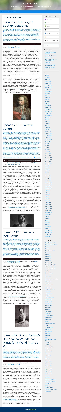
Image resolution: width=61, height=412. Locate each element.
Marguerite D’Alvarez (23, 150)
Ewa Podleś (5, 143)
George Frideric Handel (22, 245)
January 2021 (48, 204)
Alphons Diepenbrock (7, 138)
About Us (3, 11)
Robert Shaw (13, 154)
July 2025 (47, 95)
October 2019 (48, 234)
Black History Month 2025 (50, 266)
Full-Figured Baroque (34, 29)
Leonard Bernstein (6, 357)
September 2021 (48, 188)
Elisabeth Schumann (6, 244)
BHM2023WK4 (48, 260)
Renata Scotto (48, 358)
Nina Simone (19, 152)
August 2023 (47, 141)
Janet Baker (5, 36)
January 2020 (48, 228)
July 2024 (47, 119)
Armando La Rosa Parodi (22, 138)
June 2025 (47, 97)
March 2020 (47, 224)
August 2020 (47, 214)
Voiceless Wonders (16, 242)
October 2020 (48, 210)
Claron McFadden (6, 243)
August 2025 (47, 93)
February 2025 (48, 105)
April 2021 (47, 198)
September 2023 (48, 139)
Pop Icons (47, 352)
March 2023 (47, 151)
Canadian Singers (49, 272)
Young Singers (48, 391)
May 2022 (47, 171)
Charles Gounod (36, 139)
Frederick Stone (12, 144)
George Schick (34, 353)
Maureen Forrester (9, 39)
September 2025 (48, 91)
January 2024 (48, 131)
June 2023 (47, 145)
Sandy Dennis (34, 154)
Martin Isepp (17, 250)
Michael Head (28, 250)
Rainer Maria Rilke (9, 253)
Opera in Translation (49, 346)
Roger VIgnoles (33, 253)
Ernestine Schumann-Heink (22, 142)
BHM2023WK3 (48, 258)
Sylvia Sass (47, 377)
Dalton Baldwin (12, 243)
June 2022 (47, 169)
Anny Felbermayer (17, 352)
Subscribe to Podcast (12, 11)
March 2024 (47, 127)
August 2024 (47, 117)
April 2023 (47, 149)
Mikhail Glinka (9, 152)
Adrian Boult (11, 352)
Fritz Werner (16, 34)
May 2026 (47, 75)
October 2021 (48, 186)
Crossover (47, 283)
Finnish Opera (48, 291)
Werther (31, 157)
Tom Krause (22, 254)
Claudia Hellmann (22, 33)
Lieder (19, 134)
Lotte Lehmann (5, 250)
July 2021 (47, 192)
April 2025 (47, 101)
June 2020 (47, 218)
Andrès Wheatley (14, 138)
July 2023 (47, 143)
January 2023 (48, 155)
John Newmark (19, 36)
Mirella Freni (47, 333)
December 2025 (48, 85)
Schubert (47, 367)
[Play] (4, 44)
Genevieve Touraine (6, 245)
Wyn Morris (29, 357)
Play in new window (11, 46)
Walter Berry (24, 357)
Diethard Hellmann (29, 33)
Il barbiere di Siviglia (28, 147)
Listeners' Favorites (10, 30)
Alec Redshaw (24, 137)
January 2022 (48, 180)
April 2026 (47, 77)
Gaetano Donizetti (25, 144)
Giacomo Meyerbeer (17, 145)
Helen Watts (10, 147)
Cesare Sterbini (22, 139)
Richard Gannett (32, 153)
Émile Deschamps (13, 142)
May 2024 (47, 123)
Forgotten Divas (27, 29)
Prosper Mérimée (25, 153)
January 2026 (48, 83)
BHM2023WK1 (48, 254)
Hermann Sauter (27, 35)
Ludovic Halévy (9, 150)
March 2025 (47, 103)
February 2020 (48, 226)
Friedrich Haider (36, 244)
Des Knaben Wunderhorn (26, 353)
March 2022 (47, 175)
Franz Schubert (6, 144)
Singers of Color (9, 242)
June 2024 (47, 121)
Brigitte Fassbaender (36, 352)
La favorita (30, 149)
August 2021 (47, 190)
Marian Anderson (32, 38)
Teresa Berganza (16, 254)
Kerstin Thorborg (12, 149)
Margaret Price (8, 240)
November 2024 (48, 111)
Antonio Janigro (12, 31)
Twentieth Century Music (50, 379)
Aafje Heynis (6, 31)
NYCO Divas (47, 344)
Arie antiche (47, 246)
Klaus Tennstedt (35, 356)
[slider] (38, 44)
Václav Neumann (36, 155)
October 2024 (48, 113)
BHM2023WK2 (48, 256)
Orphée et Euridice (31, 152)
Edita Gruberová (25, 243)
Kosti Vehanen (25, 149)
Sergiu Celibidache (9, 254)
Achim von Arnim (6, 352)
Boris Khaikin (37, 138)
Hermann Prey (36, 245)
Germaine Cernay (22, 34)
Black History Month (49, 262)
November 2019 (48, 232)
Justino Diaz (5, 249)
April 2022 (47, 173)
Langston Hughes (36, 149)
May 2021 (47, 196)
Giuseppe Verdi (48, 301)
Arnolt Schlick (29, 242)
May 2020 (47, 220)
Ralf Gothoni (16, 253)
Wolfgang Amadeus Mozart (50, 389)
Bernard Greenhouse (26, 31)
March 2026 (47, 79)
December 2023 (48, 133)
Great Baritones (30, 239)
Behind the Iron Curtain (29, 132)
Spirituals (4, 137)
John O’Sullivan (26, 36)
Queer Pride (47, 356)
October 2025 (48, 89)
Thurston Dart (29, 155)
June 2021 (47, 194)
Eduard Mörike (31, 243)
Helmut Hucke (8, 35)
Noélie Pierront (34, 39)
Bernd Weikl (30, 352)
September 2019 (48, 236)
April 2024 (47, 125)
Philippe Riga (10, 153)
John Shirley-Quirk (16, 356)
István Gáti (37, 354)
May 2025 (47, 99)
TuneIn (12, 47)
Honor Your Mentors (49, 315)
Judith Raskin (22, 356)
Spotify (9, 47)
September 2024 (48, 115)
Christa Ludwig (15, 33)
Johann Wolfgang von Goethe (20, 148)
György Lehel (20, 354)
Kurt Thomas (5, 38)
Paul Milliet (38, 152)
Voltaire (27, 157)
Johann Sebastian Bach (12, 36)
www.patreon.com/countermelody (13, 400)
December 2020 (48, 206)
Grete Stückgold (9, 354)
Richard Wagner (48, 365)
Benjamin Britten (18, 31)
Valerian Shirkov (12, 157)
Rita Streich (27, 253)
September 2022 (48, 163)
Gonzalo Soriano (30, 245)
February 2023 (48, 153)
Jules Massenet (34, 148)
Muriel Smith (47, 335)
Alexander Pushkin (35, 137)
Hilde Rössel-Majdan (35, 35)
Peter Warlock (5, 153)
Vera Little (17, 157)
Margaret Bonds (16, 150)
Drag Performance (49, 285)
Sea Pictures (9, 155)
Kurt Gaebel (25, 249)
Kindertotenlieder (19, 149)
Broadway (20, 133)
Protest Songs (48, 354)
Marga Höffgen (18, 38)
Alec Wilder (29, 137)
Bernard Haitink (24, 352)
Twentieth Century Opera (50, 381)
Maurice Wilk (22, 39)
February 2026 (48, 81)
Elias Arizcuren (37, 243)
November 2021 (48, 184)
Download (18, 46)
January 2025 (48, 107)
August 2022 (47, 165)
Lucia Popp (12, 357)
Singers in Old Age (49, 369)
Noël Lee (32, 250)
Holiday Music (36, 239)
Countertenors (48, 281)
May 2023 (47, 147)
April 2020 (47, 222)
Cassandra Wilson (15, 139)
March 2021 (47, 200)
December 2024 (48, 109)
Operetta (47, 348)
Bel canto (36, 132)
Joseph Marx (37, 248)
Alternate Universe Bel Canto (51, 244)
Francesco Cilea (36, 143)
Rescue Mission (48, 361)
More (19, 47)
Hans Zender (25, 354)
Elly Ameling (35, 33)
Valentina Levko (6, 157)
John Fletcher (28, 148)
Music (46, 337)
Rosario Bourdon (20, 154)
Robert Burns (8, 154)
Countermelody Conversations (51, 278)
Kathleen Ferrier (37, 36)
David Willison (18, 243)
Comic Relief (47, 276)
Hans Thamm (33, 34)
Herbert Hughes (22, 147)
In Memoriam (14, 134)
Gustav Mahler (9, 134)
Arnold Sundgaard (31, 138)
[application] (22, 44)
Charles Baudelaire (29, 139)
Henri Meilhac (15, 147)
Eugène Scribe (31, 142)
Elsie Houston (18, 244)
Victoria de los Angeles (29, 254)
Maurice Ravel (22, 250)
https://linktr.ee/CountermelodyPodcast (17, 88)
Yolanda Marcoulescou (21, 255)
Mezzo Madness (18, 30)
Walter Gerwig (36, 254)
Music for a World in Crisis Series (27, 30)
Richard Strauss (22, 253)
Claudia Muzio (48, 274)
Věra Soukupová (23, 157)
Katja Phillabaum (15, 249)
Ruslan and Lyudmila (27, 154)
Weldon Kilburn (5, 255)
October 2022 (48, 161)
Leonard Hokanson (30, 249)
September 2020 (48, 212)
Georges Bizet (32, 144)
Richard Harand (9, 40)
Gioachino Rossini (25, 145)
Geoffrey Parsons (14, 245)
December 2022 (48, 157)
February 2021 (48, 202)
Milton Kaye (14, 152)
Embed (35, 46)
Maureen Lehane (17, 39)
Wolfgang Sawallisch (13, 255)
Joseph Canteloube (30, 248)
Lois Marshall (37, 249)
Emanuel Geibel (24, 244)
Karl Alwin (9, 249)
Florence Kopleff (16, 143)
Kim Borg (20, 249)
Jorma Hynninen (23, 248)
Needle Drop (36, 30)
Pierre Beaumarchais (18, 153)
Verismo (46, 385)
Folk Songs (30, 143)
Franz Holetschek (10, 34)
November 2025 (48, 87)
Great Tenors (48, 307)
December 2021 (48, 182)
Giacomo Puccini (48, 299)
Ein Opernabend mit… (49, 289)
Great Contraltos (48, 305)
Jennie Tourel (10, 356)
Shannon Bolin (14, 155)
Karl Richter (31, 36)
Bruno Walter (5, 353)
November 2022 (48, 159)
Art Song (23, 132)
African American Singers (19, 29)
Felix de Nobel (10, 143)
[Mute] (36, 44)
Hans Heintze (28, 34)
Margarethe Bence (25, 38)
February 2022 (48, 178)
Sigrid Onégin (20, 155)
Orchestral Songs (48, 350)
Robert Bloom (14, 40)
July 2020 (47, 216)
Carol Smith (10, 33)
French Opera (31, 133)
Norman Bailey (37, 250)
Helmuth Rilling (21, 35)
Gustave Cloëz (37, 145)
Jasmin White (35, 147)
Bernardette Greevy (33, 31)
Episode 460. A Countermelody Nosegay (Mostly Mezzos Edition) (50, 64)
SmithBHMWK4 (48, 373)
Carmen (4, 139)
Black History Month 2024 (13, 133)
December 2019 (48, 230)
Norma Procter (25, 152)
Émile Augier (7, 142)
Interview (47, 321)
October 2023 (48, 137)
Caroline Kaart (9, 139)
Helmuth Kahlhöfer (14, 35)
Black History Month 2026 (50, 268)
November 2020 (48, 208)
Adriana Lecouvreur (17, 137)
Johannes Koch (17, 248)
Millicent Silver (28, 39)
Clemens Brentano (17, 353)
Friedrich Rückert (18, 144)
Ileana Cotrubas (48, 317)
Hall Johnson (5, 147)
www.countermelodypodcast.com (10, 399)
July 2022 (47, 167)
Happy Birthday (26, 349)
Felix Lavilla (30, 244)
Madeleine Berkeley (11, 38)
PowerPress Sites (32, 409)
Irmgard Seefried (32, 354)
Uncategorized (48, 383)
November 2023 (48, 135)
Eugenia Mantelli (37, 142)
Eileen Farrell (48, 287)
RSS (16, 47)
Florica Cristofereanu (24, 143)
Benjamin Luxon (36, 242)
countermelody (22, 40)
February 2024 (48, 129)
